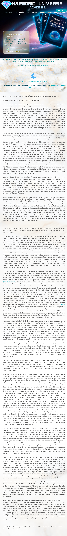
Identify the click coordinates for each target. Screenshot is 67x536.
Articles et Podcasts (13, 51)
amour (62, 305)
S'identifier (61, 10)
